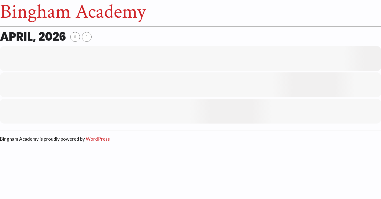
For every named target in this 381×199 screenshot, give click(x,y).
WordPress (98, 139)
